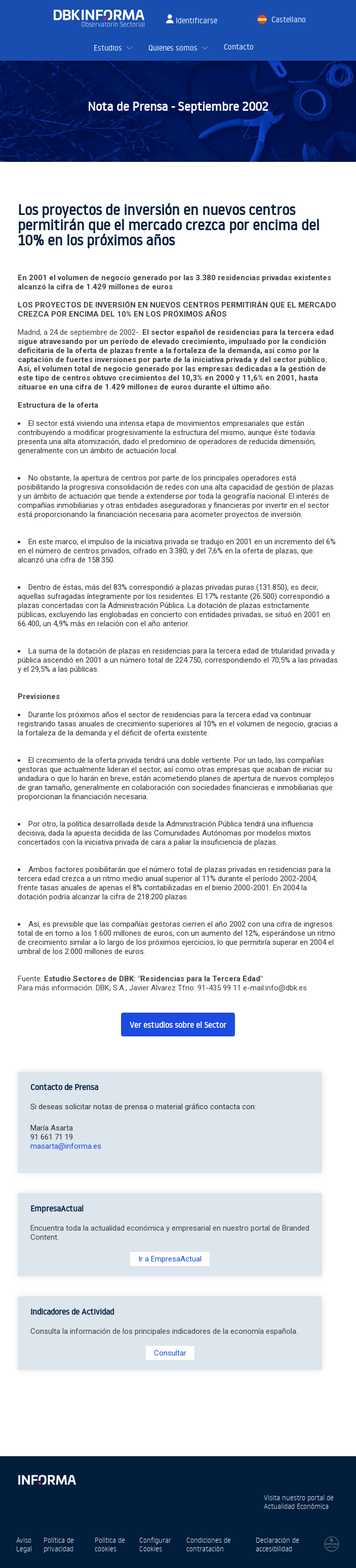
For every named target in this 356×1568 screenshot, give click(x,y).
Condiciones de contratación (208, 1544)
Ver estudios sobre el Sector (178, 1025)
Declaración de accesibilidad (277, 1544)
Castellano (288, 19)
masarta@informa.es (65, 1146)
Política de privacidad (59, 1544)
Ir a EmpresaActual (170, 1259)
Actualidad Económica (296, 1506)
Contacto (239, 47)
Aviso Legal (24, 1544)
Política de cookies (110, 1544)
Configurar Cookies (155, 1544)
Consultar (170, 1353)
